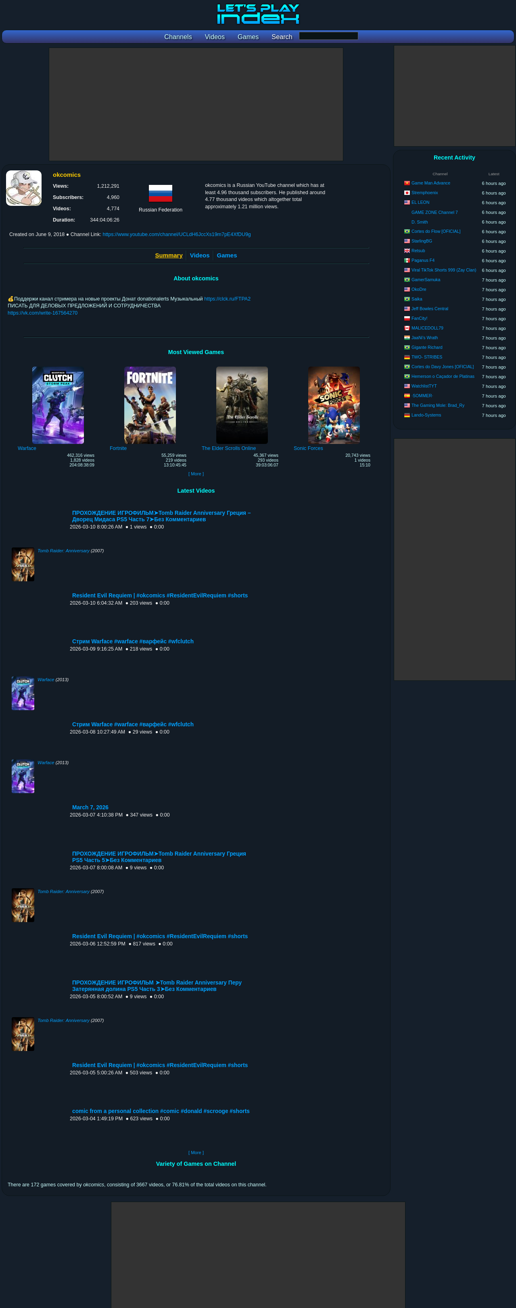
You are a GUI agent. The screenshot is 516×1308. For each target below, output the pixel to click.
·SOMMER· (422, 395)
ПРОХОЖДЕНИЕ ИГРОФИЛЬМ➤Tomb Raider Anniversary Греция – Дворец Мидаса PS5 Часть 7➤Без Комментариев (161, 516)
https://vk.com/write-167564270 (42, 313)
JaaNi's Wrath (425, 337)
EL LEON (420, 202)
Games (227, 255)
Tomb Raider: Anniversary (64, 550)
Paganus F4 (423, 260)
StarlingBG (422, 240)
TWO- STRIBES (427, 356)
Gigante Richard (427, 347)
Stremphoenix (425, 192)
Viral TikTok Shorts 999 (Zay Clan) (444, 269)
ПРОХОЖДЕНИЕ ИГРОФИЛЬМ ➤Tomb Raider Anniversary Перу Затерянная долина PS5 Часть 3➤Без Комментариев (157, 986)
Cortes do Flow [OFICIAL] (436, 231)
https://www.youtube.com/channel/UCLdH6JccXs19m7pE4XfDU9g (176, 234)
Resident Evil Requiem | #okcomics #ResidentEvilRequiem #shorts (160, 596)
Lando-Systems (426, 415)
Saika (417, 298)
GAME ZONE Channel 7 (435, 212)
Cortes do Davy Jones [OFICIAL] (443, 366)
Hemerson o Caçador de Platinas (443, 376)
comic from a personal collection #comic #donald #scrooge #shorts (161, 1111)
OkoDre (419, 289)
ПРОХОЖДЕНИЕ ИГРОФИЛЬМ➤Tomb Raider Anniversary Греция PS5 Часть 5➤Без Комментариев (159, 857)
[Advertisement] (196, 104)
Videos (200, 255)
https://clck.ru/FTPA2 (227, 299)
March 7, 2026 (90, 807)
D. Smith (420, 222)
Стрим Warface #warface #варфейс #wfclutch (133, 641)
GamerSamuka (426, 279)
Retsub (418, 250)
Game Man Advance (431, 182)
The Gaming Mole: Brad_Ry (438, 405)
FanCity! (419, 318)
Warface (46, 679)
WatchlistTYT (424, 385)
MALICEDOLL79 (427, 327)
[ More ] (196, 473)
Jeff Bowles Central (430, 308)
